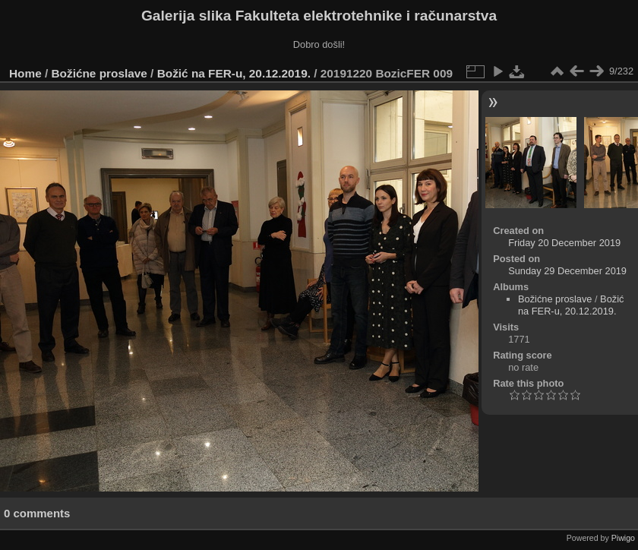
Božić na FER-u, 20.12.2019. (234, 73)
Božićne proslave (99, 73)
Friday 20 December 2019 (564, 242)
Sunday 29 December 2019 (567, 271)
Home (25, 73)
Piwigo (623, 537)
